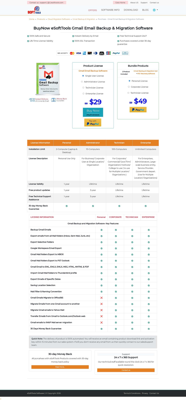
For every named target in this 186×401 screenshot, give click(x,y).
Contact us (126, 370)
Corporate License (139, 87)
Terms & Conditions (132, 393)
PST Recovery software (146, 74)
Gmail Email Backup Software (93, 71)
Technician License (94, 88)
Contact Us (154, 393)
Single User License (94, 76)
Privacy (145, 393)
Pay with (93, 122)
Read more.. (60, 367)
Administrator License (94, 82)
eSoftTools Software (35, 393)
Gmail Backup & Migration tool (146, 71)
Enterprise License (94, 94)
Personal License (140, 81)
